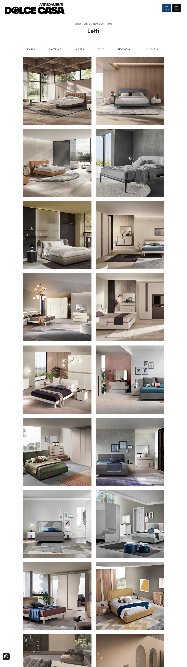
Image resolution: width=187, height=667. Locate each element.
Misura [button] (79, 51)
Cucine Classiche (81, 623)
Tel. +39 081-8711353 (23, 628)
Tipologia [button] (124, 51)
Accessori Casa (111, 623)
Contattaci (170, 619)
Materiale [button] (55, 51)
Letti (109, 25)
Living (88, 628)
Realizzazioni (168, 628)
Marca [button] (31, 51)
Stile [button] (101, 51)
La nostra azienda (137, 619)
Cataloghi (170, 623)
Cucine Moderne (82, 619)
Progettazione (139, 628)
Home (78, 25)
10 (114, 533)
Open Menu (176, 8)
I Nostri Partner (138, 623)
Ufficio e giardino (109, 628)
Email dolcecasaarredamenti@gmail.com (33, 631)
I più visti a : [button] (152, 51)
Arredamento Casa (94, 25)
